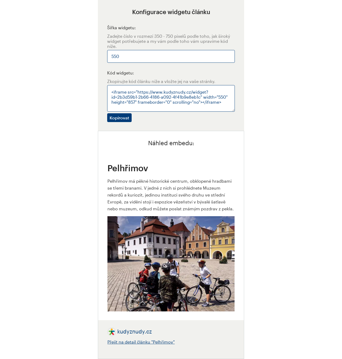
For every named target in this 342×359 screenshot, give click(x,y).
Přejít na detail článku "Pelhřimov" (141, 341)
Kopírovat (119, 117)
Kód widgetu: (120, 72)
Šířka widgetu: (121, 27)
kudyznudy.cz (134, 331)
